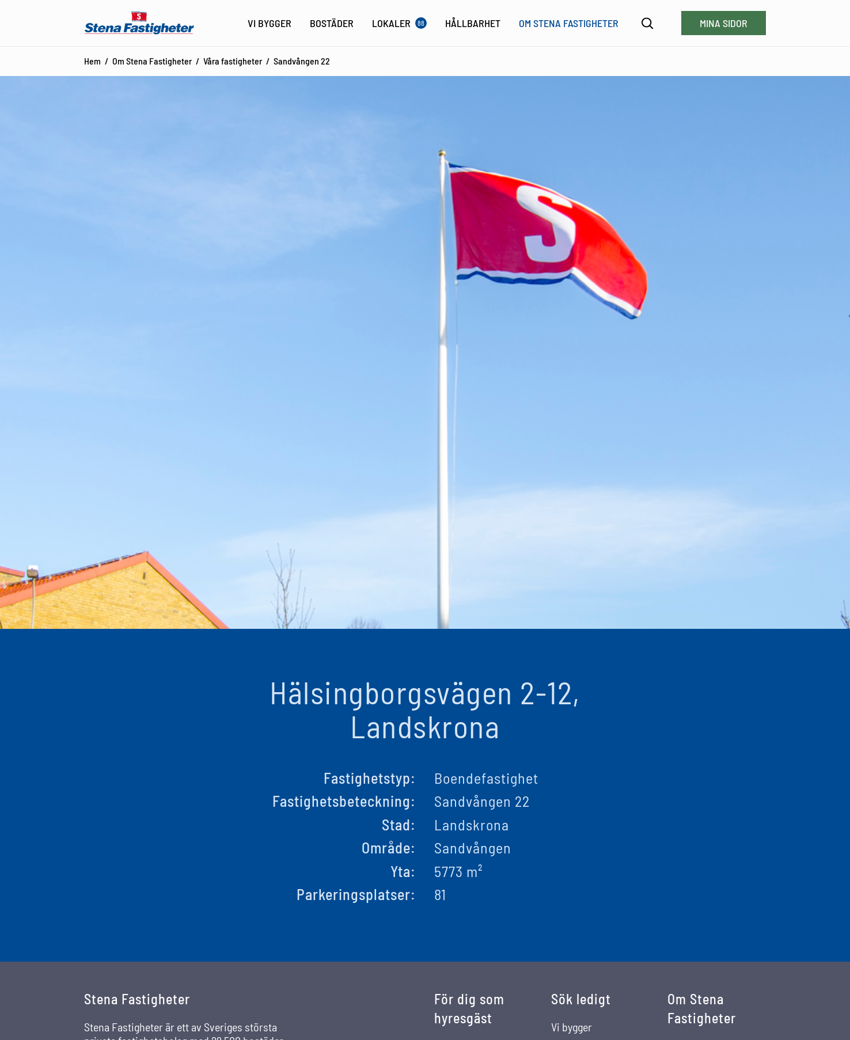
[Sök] (648, 23)
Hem (92, 60)
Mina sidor (723, 23)
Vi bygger (571, 1027)
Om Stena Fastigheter (152, 60)
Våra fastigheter (232, 60)
